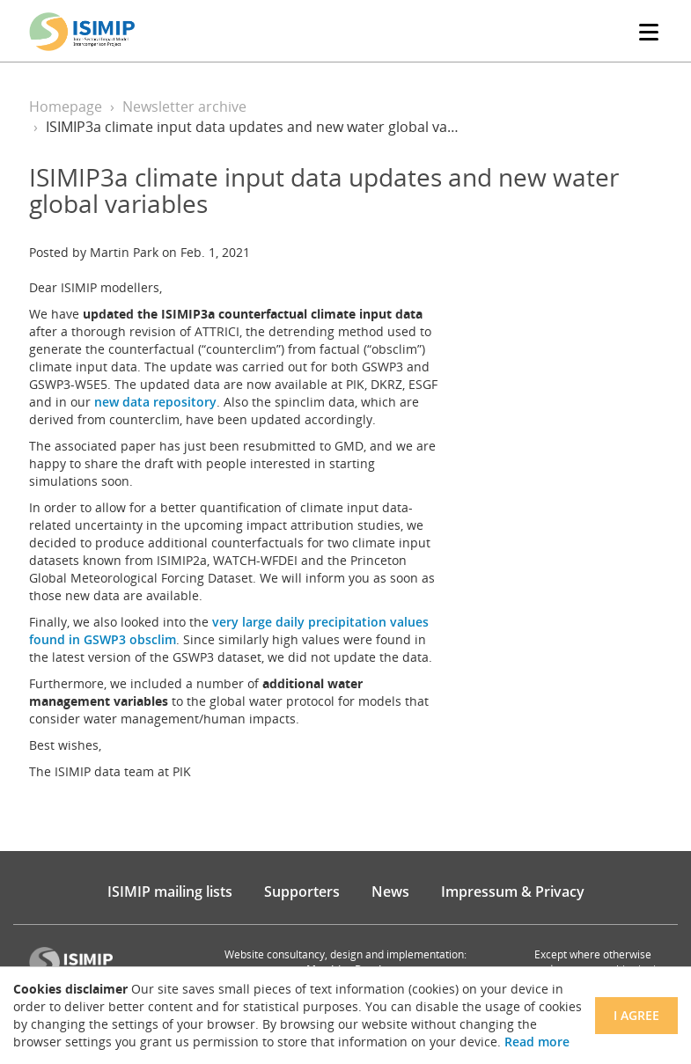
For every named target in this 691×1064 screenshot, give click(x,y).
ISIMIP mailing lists (169, 891)
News (390, 891)
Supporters (302, 891)
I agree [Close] (636, 1015)
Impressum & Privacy (512, 891)
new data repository (155, 401)
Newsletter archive (184, 106)
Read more (537, 1041)
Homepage (65, 106)
